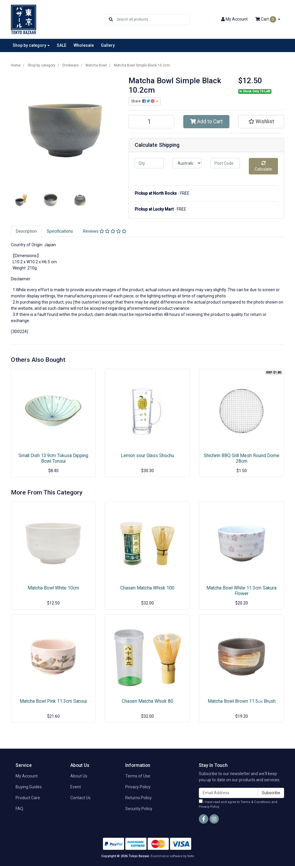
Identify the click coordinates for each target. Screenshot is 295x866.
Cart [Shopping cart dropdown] (266, 19)
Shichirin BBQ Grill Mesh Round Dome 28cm (241, 458)
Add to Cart (206, 121)
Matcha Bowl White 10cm (53, 588)
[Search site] (111, 19)
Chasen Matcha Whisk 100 (147, 588)
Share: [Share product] (143, 101)
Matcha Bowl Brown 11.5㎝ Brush (242, 701)
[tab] (26, 231)
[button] (261, 121)
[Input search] (153, 19)
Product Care (28, 797)
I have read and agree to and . (238, 804)
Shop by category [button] (29, 45)
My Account (27, 776)
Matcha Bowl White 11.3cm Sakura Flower (241, 590)
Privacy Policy (138, 787)
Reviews (104, 231)
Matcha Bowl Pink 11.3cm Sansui (53, 701)
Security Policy (138, 808)
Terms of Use (137, 776)
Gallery (108, 45)
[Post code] (225, 163)
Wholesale (84, 45)
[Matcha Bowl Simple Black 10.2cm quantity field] (152, 121)
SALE (61, 45)
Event (75, 787)
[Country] (187, 163)
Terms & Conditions (256, 802)
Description (26, 231)
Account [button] (234, 19)
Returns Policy (138, 797)
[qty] (149, 163)
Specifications (60, 231)
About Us (78, 776)
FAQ (19, 808)
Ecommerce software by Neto (172, 856)
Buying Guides (29, 787)
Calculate (263, 166)
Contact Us (80, 797)
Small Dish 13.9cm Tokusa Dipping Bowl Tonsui (53, 458)
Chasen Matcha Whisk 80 (147, 701)
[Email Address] (228, 793)
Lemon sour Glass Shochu (147, 455)
